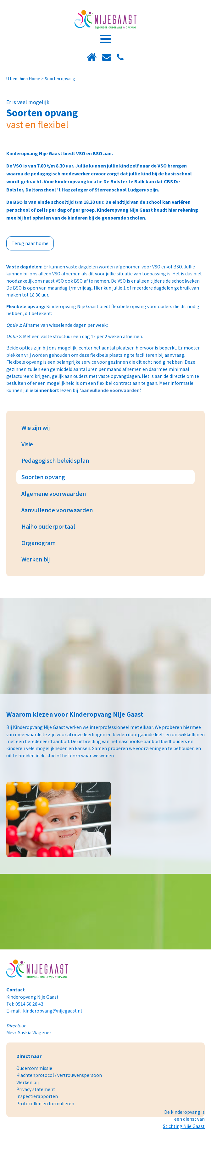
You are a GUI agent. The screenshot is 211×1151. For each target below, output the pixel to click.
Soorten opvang (43, 477)
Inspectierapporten (37, 1096)
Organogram (38, 543)
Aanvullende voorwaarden (57, 510)
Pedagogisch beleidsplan (55, 460)
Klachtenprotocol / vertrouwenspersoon (59, 1075)
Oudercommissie (34, 1068)
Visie (27, 444)
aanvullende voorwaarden (110, 390)
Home (34, 78)
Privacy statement (35, 1089)
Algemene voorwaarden (53, 493)
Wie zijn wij (35, 428)
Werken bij (35, 559)
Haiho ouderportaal (48, 526)
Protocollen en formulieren (45, 1103)
